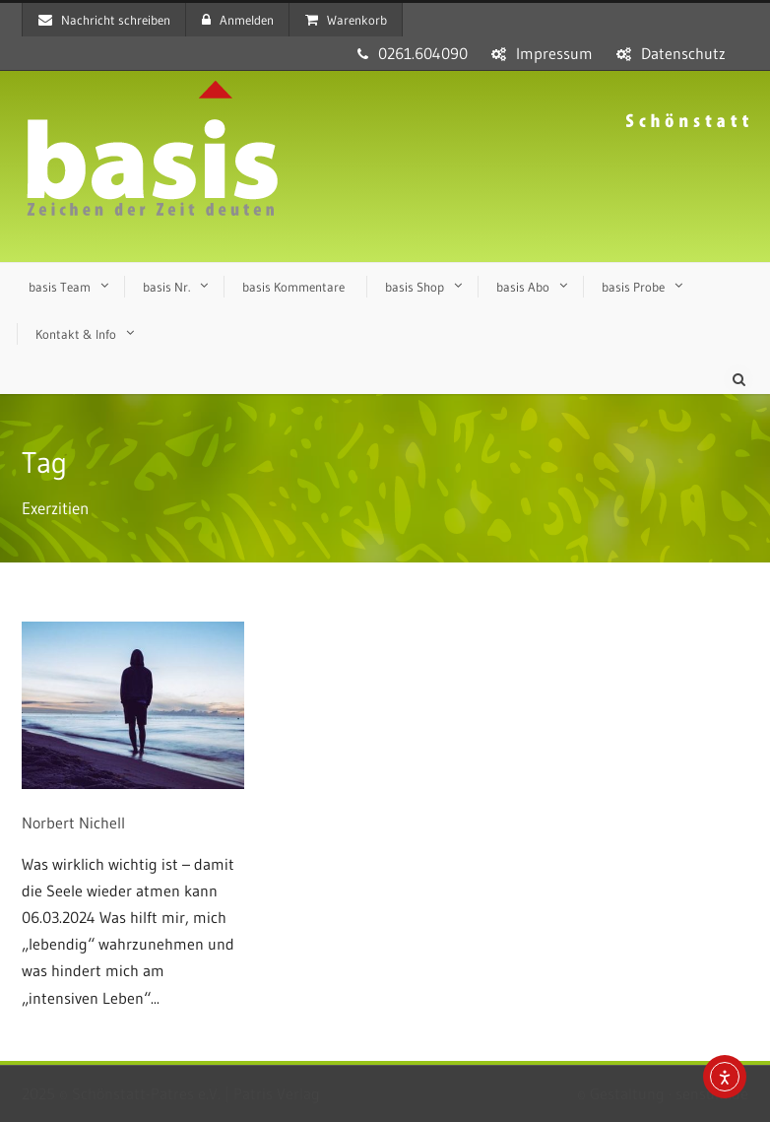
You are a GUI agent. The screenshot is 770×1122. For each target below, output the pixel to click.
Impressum (554, 53)
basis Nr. (166, 287)
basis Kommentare (293, 287)
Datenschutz (683, 53)
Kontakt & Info (75, 334)
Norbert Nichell (73, 822)
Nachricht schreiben (104, 20)
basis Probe (633, 287)
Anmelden (238, 20)
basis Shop (414, 287)
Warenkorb (346, 20)
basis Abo (522, 287)
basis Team (60, 287)
